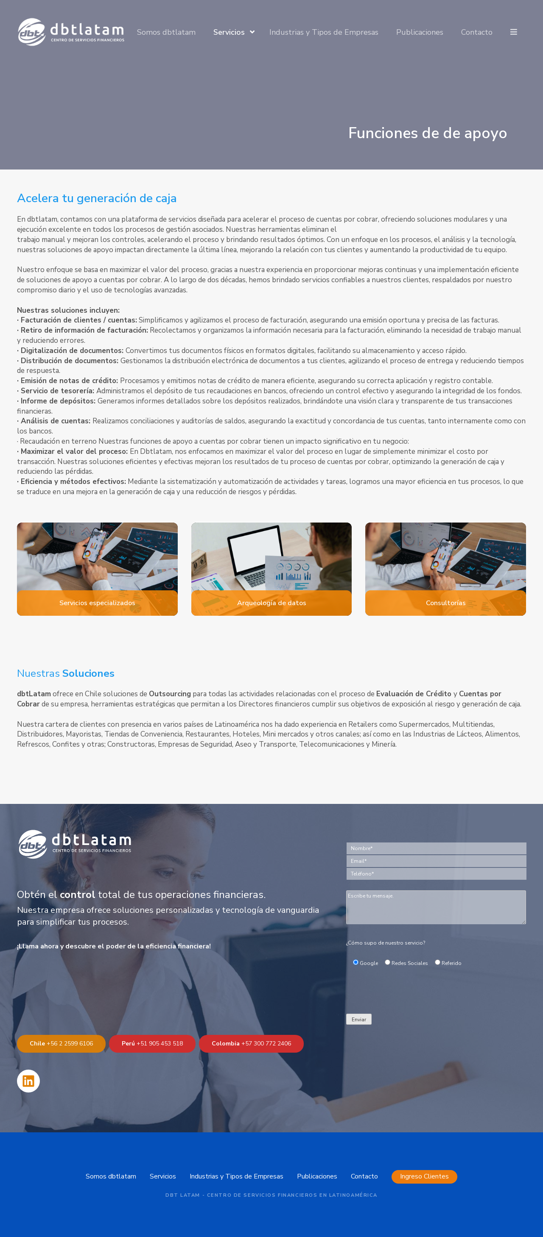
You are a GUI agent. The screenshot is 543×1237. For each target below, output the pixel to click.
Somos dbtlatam (166, 32)
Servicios (229, 32)
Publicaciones (419, 32)
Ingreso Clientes (424, 1176)
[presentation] (410, 994)
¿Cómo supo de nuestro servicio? (385, 943)
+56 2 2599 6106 (61, 1044)
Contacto (477, 32)
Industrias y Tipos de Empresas (323, 32)
